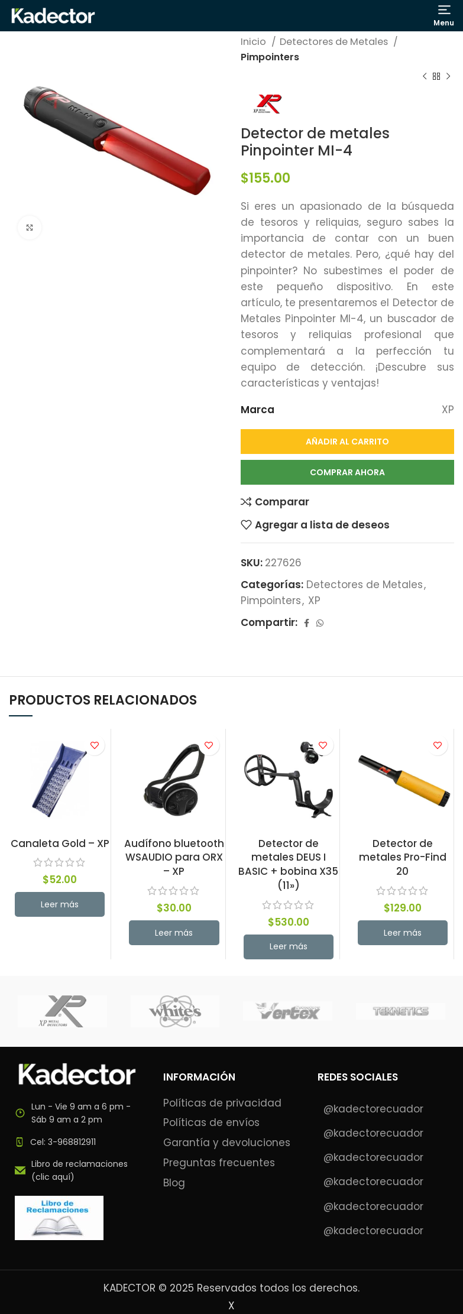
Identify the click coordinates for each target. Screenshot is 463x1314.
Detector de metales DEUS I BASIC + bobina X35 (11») (288, 864)
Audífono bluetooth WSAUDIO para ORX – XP (174, 857)
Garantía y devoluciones (226, 1143)
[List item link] (77, 1141)
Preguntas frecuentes (219, 1163)
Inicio (254, 41)
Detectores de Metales (335, 41)
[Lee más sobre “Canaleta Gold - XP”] (60, 904)
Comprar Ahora (347, 472)
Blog (174, 1183)
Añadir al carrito (347, 441)
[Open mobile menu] (444, 15)
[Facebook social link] (306, 623)
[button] (174, 932)
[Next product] (448, 77)
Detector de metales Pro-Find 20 (402, 857)
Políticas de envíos (211, 1123)
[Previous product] (424, 77)
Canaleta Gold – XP (59, 843)
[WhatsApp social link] (320, 623)
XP (314, 600)
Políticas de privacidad (222, 1103)
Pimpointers (270, 57)
